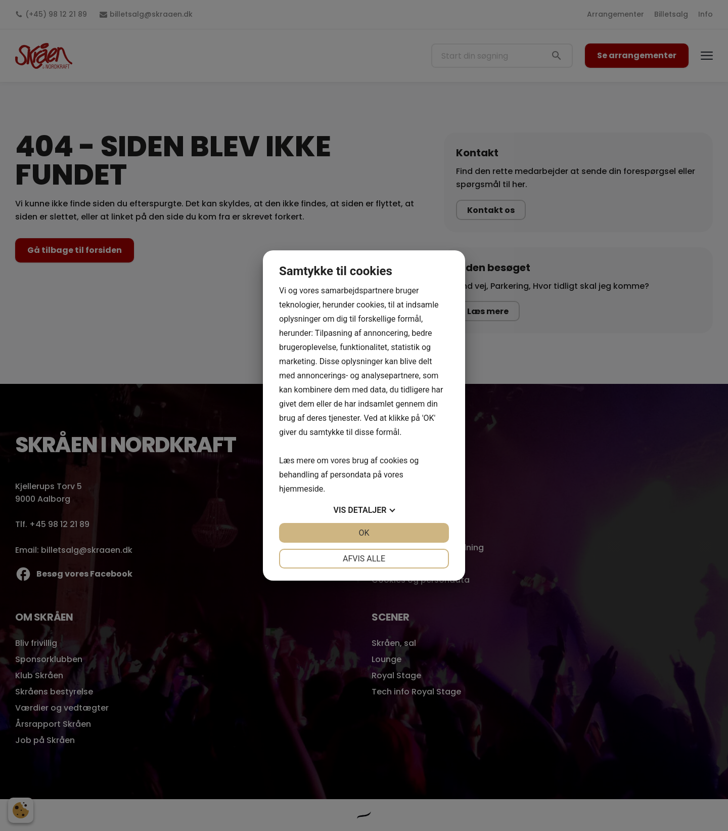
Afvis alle (364, 558)
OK (363, 533)
